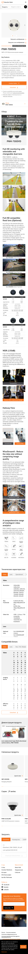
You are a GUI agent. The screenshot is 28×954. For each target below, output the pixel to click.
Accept (23, 947)
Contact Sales (14, 83)
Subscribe (8, 908)
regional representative (18, 93)
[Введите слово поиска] (17, 7)
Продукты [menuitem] (5, 7)
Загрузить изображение (19, 39)
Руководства (16, 839)
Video (4, 574)
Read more (4, 951)
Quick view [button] (18, 776)
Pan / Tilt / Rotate (21, 647)
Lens (11, 574)
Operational (19, 574)
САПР (24, 839)
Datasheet (14, 87)
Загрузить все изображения (17, 42)
